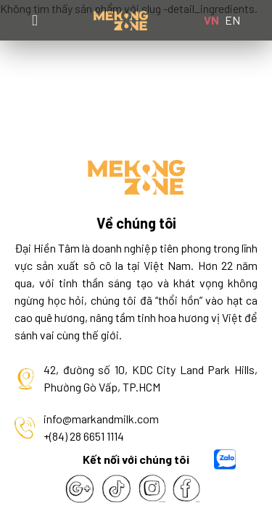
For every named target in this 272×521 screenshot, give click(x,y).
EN (232, 20)
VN (211, 20)
